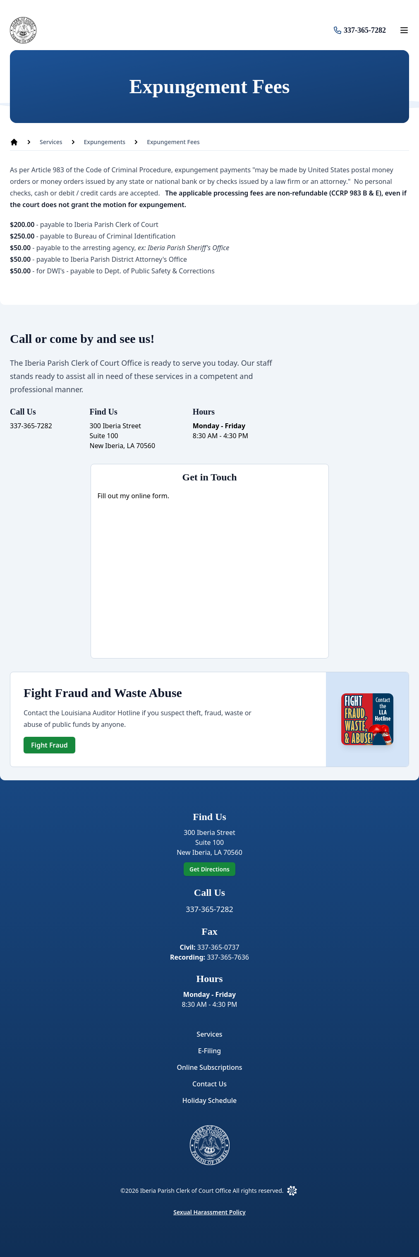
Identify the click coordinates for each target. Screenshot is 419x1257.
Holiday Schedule (209, 1100)
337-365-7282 (365, 30)
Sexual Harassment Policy (209, 1212)
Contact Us (209, 1083)
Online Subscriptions (209, 1067)
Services (209, 1034)
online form (149, 495)
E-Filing (209, 1050)
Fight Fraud (49, 745)
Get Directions (209, 869)
